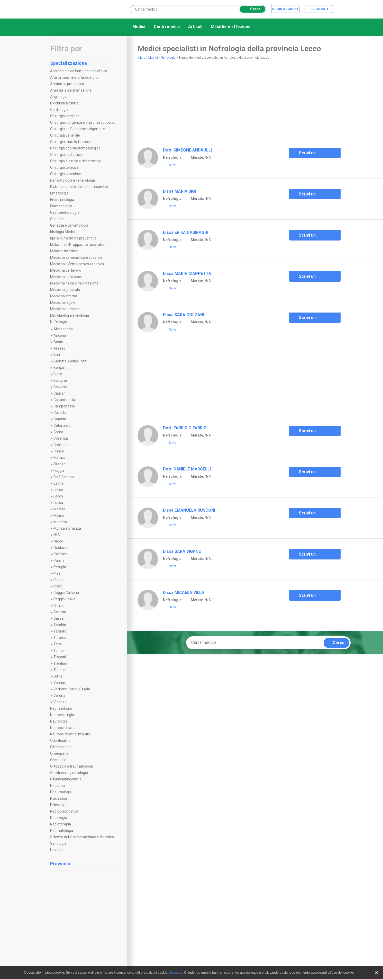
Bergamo (61, 368)
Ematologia (59, 193)
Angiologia (58, 97)
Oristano (60, 548)
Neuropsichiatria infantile (70, 734)
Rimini (58, 605)
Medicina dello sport (66, 277)
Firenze (59, 464)
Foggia (58, 470)
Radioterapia (60, 824)
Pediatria (57, 786)
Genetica (57, 219)
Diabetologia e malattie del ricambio (79, 187)
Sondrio (59, 625)
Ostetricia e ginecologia (69, 773)
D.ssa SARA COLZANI (183, 314)
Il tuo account (285, 9)
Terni (57, 644)
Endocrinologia (62, 200)
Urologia (56, 850)
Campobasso (64, 406)
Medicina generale (65, 290)
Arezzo (59, 348)
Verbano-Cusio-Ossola (71, 689)
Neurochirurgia (62, 715)
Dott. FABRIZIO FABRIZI (185, 427)
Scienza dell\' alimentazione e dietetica (82, 837)
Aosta (58, 342)
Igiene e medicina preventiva (73, 238)
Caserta (59, 413)
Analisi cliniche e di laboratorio (74, 77)
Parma (59, 560)
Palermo (60, 554)
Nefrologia (58, 322)
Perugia (59, 567)
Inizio (141, 57)
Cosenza (60, 438)
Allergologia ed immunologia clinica (78, 71)
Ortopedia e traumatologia (71, 766)
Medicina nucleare (65, 309)
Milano (58, 515)
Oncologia (58, 760)
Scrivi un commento (306, 154)
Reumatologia (61, 831)
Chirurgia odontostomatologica (75, 148)
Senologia (58, 843)
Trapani (59, 657)
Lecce (58, 490)
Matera (59, 509)
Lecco (58, 496)
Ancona (59, 335)
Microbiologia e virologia (69, 315)
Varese (59, 683)
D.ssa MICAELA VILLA (183, 592)
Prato (57, 586)
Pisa (56, 573)
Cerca (251, 9)
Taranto (59, 631)
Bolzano (60, 387)
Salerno (59, 612)
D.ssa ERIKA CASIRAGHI (185, 232)
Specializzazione (83, 63)
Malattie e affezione (231, 26)
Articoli (195, 26)
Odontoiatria (60, 740)
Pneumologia (61, 792)
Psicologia (58, 805)
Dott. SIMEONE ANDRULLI (187, 150)
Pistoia (59, 580)
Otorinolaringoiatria (65, 779)
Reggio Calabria (66, 593)
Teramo (59, 638)
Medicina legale (62, 302)
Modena (60, 522)
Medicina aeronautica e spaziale (76, 257)
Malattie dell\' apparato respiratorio (78, 245)
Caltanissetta (64, 400)
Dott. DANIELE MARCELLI (187, 469)
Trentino (60, 663)
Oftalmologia (60, 747)
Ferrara (59, 458)
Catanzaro (62, 425)
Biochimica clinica (64, 103)
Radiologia (58, 818)
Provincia (83, 863)
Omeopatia (59, 753)
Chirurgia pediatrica (66, 155)
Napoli (58, 541)
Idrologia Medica (63, 232)
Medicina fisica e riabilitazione (74, 283)
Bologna (60, 380)
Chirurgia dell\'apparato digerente (77, 129)
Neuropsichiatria (63, 728)
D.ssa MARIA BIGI (179, 191)
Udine (58, 676)
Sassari (59, 618)
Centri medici (167, 26)
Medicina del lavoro (65, 270)
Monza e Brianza (67, 528)
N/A (56, 535)
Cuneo (58, 451)
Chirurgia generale (65, 135)
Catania (59, 419)
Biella (57, 374)
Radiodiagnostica (64, 811)
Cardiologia (59, 110)
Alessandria (63, 329)
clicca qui (175, 972)
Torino (58, 650)
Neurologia (59, 721)
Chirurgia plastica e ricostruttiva (75, 161)
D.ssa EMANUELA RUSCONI (189, 510)
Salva (170, 165)
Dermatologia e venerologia (72, 180)
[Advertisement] (198, 101)
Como (58, 432)
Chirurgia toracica (64, 167)
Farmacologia (61, 206)
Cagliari (59, 393)
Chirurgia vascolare (65, 174)
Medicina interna (63, 296)
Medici (138, 26)
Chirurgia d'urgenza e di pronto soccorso (82, 122)
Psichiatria (58, 798)
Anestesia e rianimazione (71, 90)
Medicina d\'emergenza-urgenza (77, 264)
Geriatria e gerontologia (69, 225)
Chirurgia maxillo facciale (70, 142)
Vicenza (60, 702)
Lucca (58, 503)
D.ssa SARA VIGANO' (183, 551)
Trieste (59, 670)
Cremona (61, 445)
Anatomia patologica (67, 84)
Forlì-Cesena (63, 477)
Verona (59, 695)
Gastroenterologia (64, 212)
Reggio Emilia (64, 599)
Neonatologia (61, 708)
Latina (58, 483)
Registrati (318, 9)
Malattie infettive (64, 251)
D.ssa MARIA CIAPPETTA (187, 273)
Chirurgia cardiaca (64, 116)
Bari (56, 355)
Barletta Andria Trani (70, 361)
